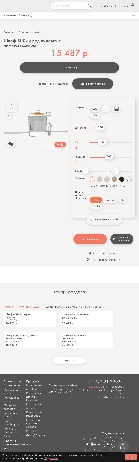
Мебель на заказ (11, 391)
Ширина (80, 127)
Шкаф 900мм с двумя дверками (74, 337)
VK (122, 199)
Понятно (131, 456)
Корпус (80, 177)
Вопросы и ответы (10, 415)
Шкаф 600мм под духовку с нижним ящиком (21, 337)
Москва (94, 386)
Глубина (80, 156)
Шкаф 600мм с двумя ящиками (17, 316)
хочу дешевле (44, 144)
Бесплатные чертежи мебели (33, 423)
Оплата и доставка (10, 407)
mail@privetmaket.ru (111, 397)
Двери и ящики (80, 194)
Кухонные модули (30, 32)
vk (87, 444)
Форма (80, 106)
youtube (98, 444)
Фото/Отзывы (35, 435)
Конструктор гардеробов (34, 414)
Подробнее (51, 458)
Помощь (80, 198)
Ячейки (79, 171)
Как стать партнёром (11, 430)
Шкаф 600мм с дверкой (75, 314)
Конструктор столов (34, 406)
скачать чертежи (93, 83)
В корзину (69, 67)
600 (100, 127)
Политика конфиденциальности (17, 442)
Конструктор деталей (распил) (34, 397)
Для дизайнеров (11, 422)
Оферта (9, 436)
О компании (12, 385)
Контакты (10, 448)
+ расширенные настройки (104, 219)
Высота (79, 142)
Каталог (9, 32)
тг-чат (96, 199)
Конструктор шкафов (34, 387)
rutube (96, 206)
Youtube (109, 199)
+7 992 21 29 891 (108, 6)
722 (102, 142)
